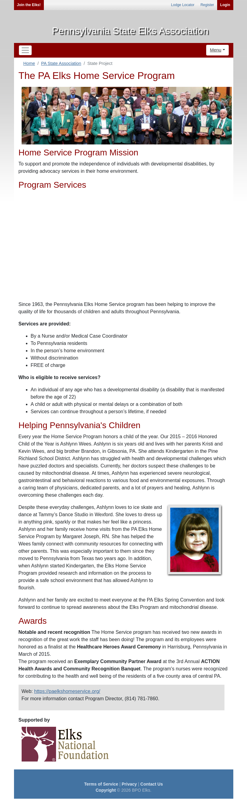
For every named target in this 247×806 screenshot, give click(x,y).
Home (29, 63)
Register (207, 5)
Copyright (106, 790)
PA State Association (61, 63)
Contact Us (151, 784)
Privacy (129, 784)
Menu (215, 49)
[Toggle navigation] (25, 50)
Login (225, 5)
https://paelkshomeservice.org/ (67, 691)
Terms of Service (101, 784)
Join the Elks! (29, 5)
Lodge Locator (182, 5)
